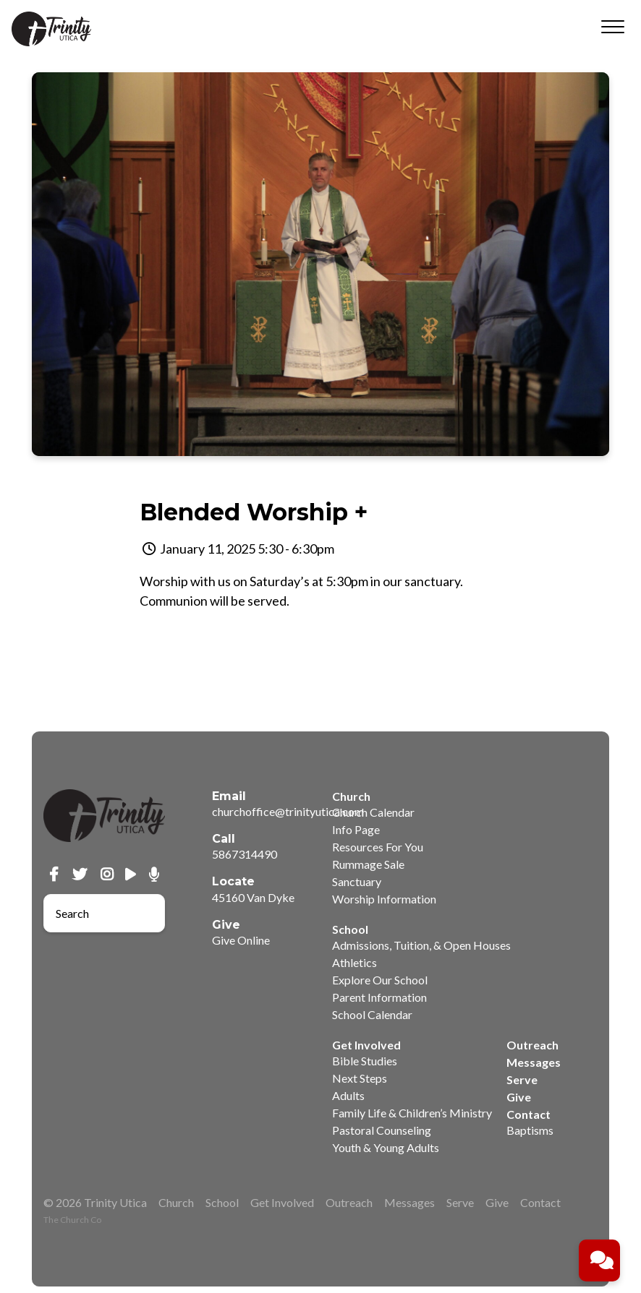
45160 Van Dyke (253, 897)
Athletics (354, 962)
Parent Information (379, 997)
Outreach (532, 1045)
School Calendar (372, 1014)
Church (176, 1202)
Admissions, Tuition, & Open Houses (421, 945)
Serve (522, 1079)
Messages (533, 1062)
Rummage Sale (368, 864)
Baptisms (529, 1130)
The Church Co (72, 1219)
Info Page (356, 829)
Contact (540, 1202)
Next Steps (359, 1078)
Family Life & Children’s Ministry (412, 1113)
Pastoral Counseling (381, 1130)
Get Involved (282, 1202)
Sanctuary (356, 881)
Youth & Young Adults (385, 1147)
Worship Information (384, 899)
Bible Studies (364, 1061)
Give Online (241, 940)
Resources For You (377, 847)
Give (518, 1097)
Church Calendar (373, 812)
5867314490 (244, 854)
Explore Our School (380, 980)
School (222, 1202)
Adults (348, 1095)
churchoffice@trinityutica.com (288, 811)
